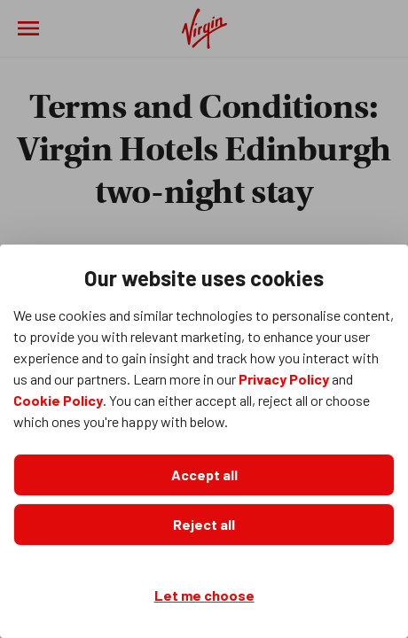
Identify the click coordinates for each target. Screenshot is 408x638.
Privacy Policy (284, 378)
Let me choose (204, 595)
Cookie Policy (58, 400)
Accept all (204, 474)
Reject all (204, 524)
